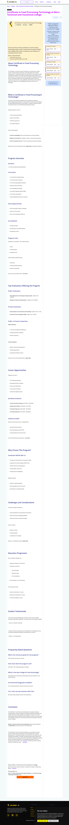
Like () (55, 17)
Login (59, 2)
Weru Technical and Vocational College (24, 6)
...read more (24, 742)
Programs (32, 811)
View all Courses (53, 83)
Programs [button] (48, 2)
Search (27, 2)
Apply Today (25, 777)
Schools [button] (42, 2)
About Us (32, 813)
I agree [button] (39, 820)
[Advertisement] (25, 37)
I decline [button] (44, 820)
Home (36, 2)
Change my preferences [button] (53, 820)
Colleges (13, 6)
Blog (55, 2)
